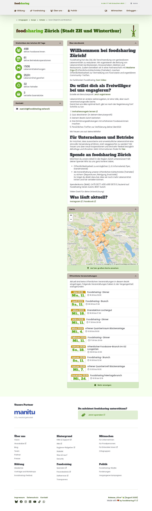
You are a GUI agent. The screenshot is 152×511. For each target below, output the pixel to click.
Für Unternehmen (106, 440)
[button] (20, 10)
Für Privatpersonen (107, 443)
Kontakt (44, 497)
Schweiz (42, 20)
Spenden (61, 468)
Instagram (75, 201)
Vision (17, 440)
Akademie (18, 468)
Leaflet (89, 264)
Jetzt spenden (92, 415)
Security (60, 459)
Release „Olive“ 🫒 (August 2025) (123, 497)
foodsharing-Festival (23, 475)
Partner (17, 455)
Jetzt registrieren (102, 94)
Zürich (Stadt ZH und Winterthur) (60, 20)
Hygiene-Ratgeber (65, 447)
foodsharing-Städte (107, 468)
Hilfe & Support (63, 440)
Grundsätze (19, 443)
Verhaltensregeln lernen (83, 111)
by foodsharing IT (128, 500)
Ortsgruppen (23, 20)
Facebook (89, 201)
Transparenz (62, 479)
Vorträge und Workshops (25, 472)
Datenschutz (32, 497)
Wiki (58, 443)
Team (16, 451)
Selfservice (61, 475)
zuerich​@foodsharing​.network (35, 109)
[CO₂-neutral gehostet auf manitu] (24, 412)
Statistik (60, 451)
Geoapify (107, 264)
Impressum (19, 497)
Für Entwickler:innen (107, 447)
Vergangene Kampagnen (110, 475)
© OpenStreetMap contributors (125, 264)
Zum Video (101, 80)
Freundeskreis (63, 472)
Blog (16, 447)
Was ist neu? (62, 455)
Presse (17, 458)
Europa (33, 20)
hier (123, 149)
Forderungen (104, 472)
